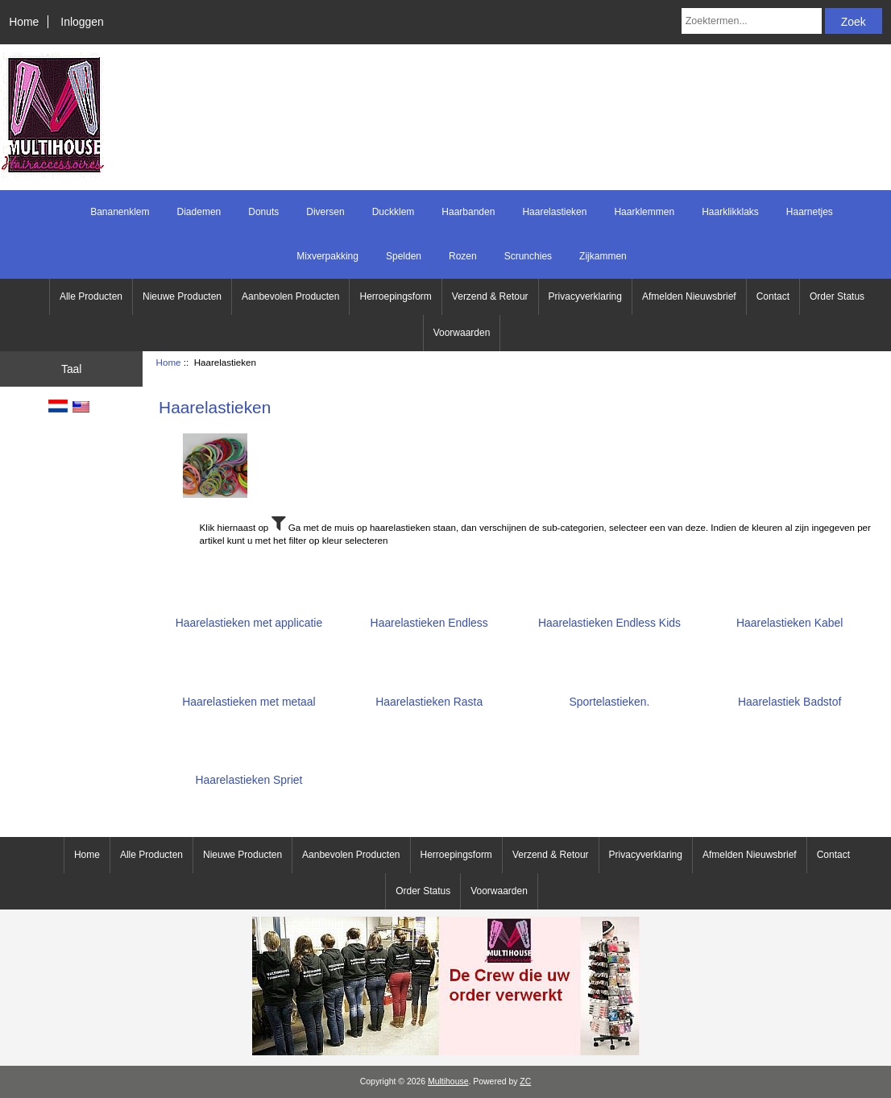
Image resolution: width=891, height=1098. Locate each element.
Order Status (837, 296)
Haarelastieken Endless (429, 616)
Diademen (199, 212)
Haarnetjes (809, 212)
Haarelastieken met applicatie (249, 616)
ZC (525, 1081)
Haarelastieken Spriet (248, 773)
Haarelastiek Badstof (789, 694)
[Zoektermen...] (752, 21)
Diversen (325, 212)
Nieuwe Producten (182, 296)
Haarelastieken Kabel (789, 616)
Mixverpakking (327, 256)
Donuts (263, 212)
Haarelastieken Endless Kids (609, 616)
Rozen (463, 256)
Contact (772, 296)
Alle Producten (91, 296)
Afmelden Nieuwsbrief (689, 296)
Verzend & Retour (490, 296)
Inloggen (81, 21)
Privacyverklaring (585, 296)
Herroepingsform (395, 296)
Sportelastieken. (610, 694)
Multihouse (448, 1081)
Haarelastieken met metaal (248, 694)
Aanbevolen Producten (290, 296)
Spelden (403, 256)
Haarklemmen (644, 212)
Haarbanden (468, 212)
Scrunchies (528, 256)
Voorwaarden (462, 332)
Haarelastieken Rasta (429, 694)
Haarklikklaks (730, 212)
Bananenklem (119, 212)
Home (24, 21)
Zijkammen (603, 256)
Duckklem (393, 212)
